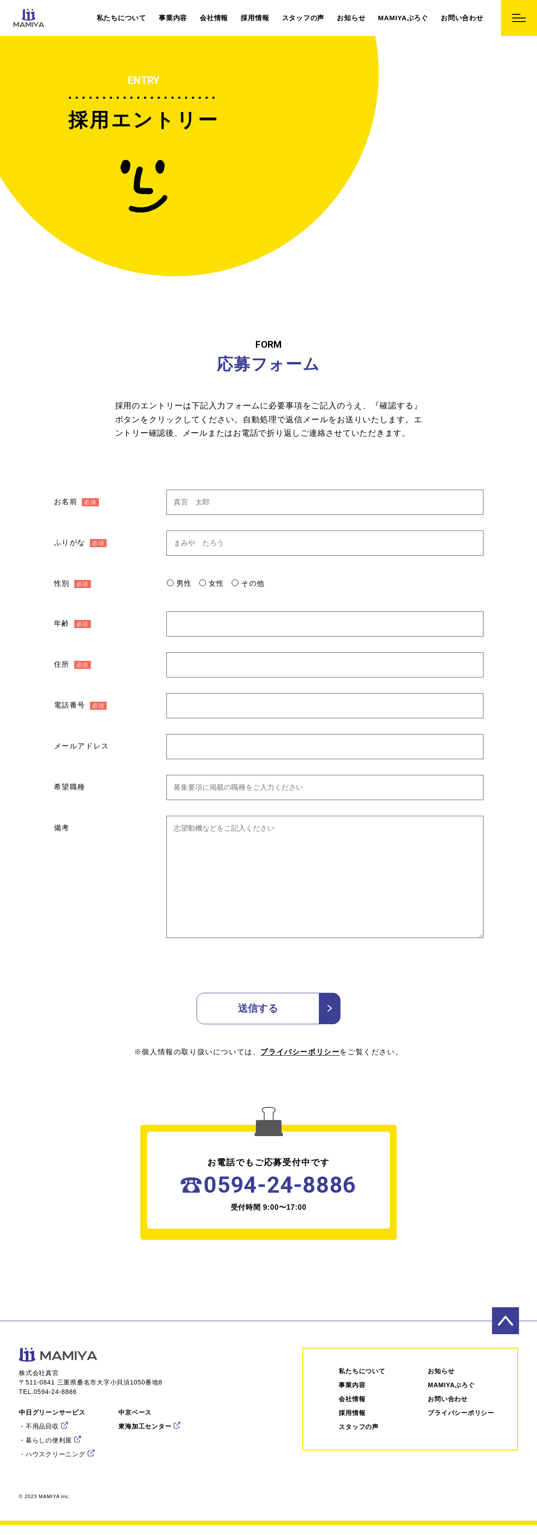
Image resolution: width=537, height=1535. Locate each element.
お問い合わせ (462, 18)
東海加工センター (144, 1426)
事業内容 (173, 18)
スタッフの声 (303, 18)
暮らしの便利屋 (49, 1440)
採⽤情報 (352, 1412)
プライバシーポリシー (300, 1052)
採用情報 (255, 18)
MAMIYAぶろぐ (403, 18)
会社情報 (214, 18)
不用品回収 (42, 1426)
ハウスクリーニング (55, 1454)
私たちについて (121, 18)
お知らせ (351, 18)
